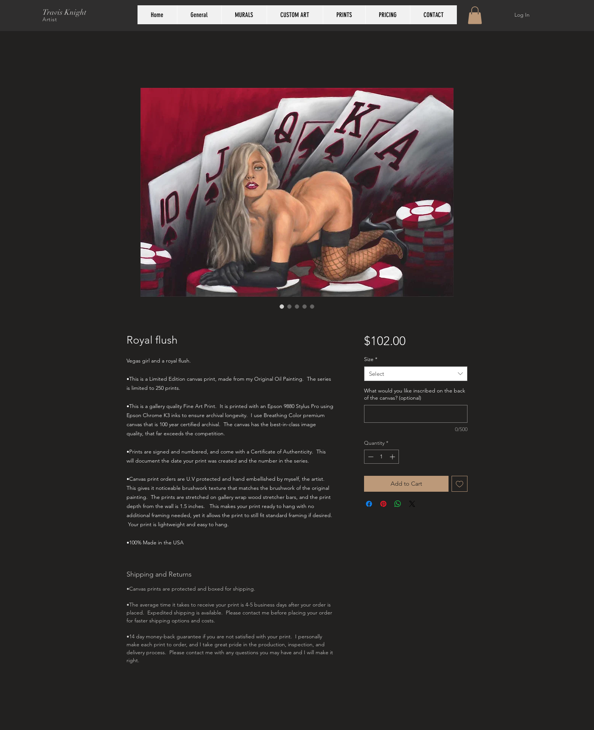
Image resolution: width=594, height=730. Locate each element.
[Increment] (393, 456)
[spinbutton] (381, 456)
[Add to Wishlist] (459, 484)
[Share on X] (412, 503)
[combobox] (415, 373)
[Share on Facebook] (369, 503)
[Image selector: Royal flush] (282, 306)
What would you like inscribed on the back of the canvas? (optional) (414, 394)
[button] (474, 15)
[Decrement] (370, 456)
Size (370, 359)
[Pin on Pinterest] (383, 503)
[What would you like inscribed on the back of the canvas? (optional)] (415, 413)
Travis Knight (64, 12)
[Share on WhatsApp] (397, 503)
